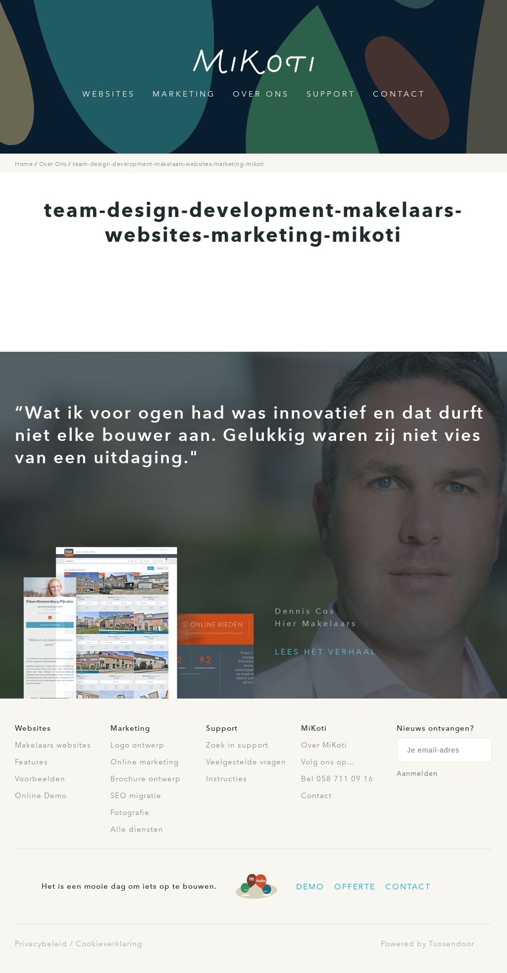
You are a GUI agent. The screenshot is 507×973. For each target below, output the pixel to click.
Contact (399, 94)
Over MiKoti (324, 745)
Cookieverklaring (109, 943)
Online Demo (41, 795)
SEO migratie (135, 795)
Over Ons (261, 94)
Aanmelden (417, 773)
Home (25, 164)
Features (31, 761)
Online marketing (144, 761)
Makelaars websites (53, 745)
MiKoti (314, 728)
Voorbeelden (40, 778)
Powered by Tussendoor (427, 943)
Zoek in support (237, 745)
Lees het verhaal (326, 651)
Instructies (226, 778)
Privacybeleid (41, 943)
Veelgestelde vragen (246, 761)
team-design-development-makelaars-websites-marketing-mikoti (168, 164)
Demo (310, 886)
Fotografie (130, 812)
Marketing (183, 94)
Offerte (354, 886)
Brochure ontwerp (145, 778)
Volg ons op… (328, 761)
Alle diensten (136, 829)
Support (330, 94)
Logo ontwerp (137, 745)
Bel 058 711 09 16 (337, 778)
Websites (108, 94)
